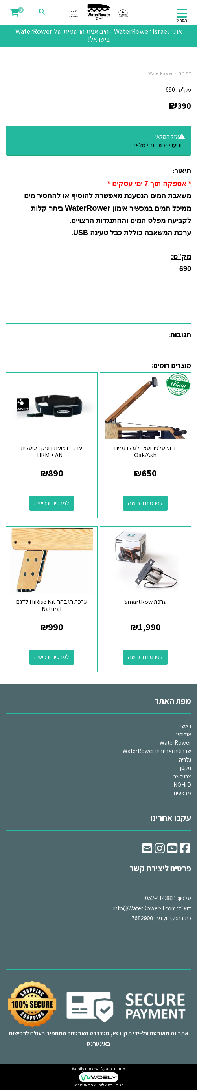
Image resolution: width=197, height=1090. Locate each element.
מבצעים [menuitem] (182, 793)
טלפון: (184, 898)
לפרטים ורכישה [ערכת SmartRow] (145, 657)
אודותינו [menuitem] (183, 734)
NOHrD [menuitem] (182, 784)
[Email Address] (147, 850)
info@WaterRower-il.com (144, 908)
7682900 (142, 918)
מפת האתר (173, 700)
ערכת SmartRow (145, 602)
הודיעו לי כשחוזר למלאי (159, 145)
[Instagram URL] (160, 850)
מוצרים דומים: (171, 365)
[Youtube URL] (172, 850)
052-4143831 (161, 898)
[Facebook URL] (185, 850)
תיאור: (182, 170)
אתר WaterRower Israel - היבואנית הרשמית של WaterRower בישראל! (98, 35)
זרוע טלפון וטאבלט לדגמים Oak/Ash (145, 451)
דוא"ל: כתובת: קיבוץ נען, (152, 908)
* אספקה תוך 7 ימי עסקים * (149, 184)
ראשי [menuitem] (185, 725)
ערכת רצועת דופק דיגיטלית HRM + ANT (51, 451)
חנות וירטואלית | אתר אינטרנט (99, 1085)
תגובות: (179, 334)
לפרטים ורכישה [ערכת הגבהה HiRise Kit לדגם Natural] (51, 657)
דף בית (185, 73)
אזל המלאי (167, 136)
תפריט (181, 20)
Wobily (78, 1069)
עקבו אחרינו (171, 817)
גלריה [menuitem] (185, 759)
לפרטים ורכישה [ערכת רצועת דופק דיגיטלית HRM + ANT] (51, 503)
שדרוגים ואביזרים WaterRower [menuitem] (157, 751)
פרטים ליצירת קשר (160, 868)
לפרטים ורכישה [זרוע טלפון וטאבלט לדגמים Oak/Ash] (145, 503)
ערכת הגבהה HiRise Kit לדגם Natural (51, 605)
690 (170, 89)
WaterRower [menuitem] (175, 742)
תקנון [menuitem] (185, 767)
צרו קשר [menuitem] (182, 776)
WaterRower (160, 73)
